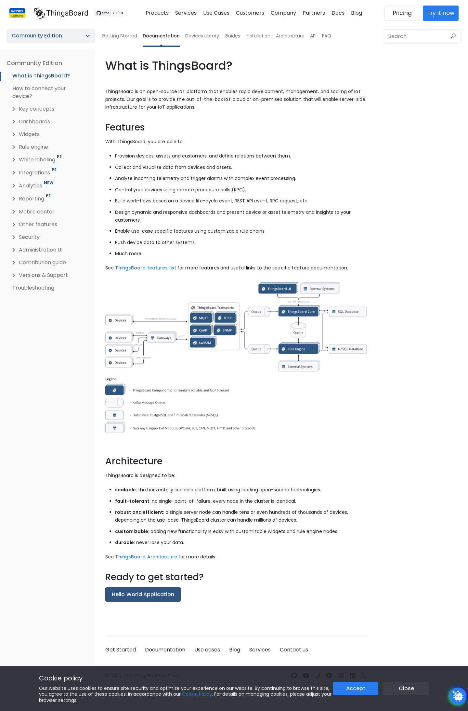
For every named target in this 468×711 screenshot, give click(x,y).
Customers (250, 12)
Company (283, 12)
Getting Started (119, 36)
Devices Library (202, 36)
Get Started (120, 649)
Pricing (405, 13)
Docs (338, 12)
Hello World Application (143, 594)
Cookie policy (61, 678)
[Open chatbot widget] (457, 696)
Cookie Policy (197, 694)
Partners (314, 12)
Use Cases (216, 12)
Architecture (290, 36)
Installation (258, 36)
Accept (355, 688)
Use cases (207, 649)
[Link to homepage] (58, 13)
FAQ (326, 36)
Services (186, 12)
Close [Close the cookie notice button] (406, 688)
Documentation (161, 36)
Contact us (294, 649)
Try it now (443, 13)
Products (157, 12)
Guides (232, 36)
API (313, 36)
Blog (356, 12)
